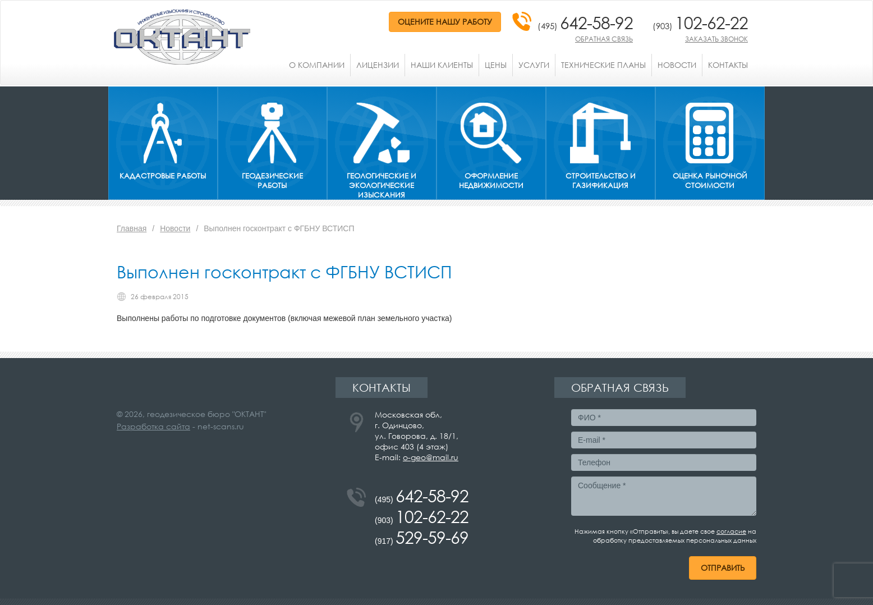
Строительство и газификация (601, 180)
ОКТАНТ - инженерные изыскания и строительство (182, 37)
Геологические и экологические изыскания (381, 185)
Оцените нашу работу (445, 21)
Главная (131, 228)
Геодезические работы (272, 180)
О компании (316, 64)
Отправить (723, 567)
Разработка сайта (153, 426)
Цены (496, 64)
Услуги (533, 64)
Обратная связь (604, 39)
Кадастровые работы (163, 176)
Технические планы (603, 64)
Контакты (728, 64)
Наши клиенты (442, 64)
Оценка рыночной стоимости (710, 180)
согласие (731, 531)
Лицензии (377, 64)
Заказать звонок (716, 39)
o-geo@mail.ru (430, 457)
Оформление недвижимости (491, 180)
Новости (677, 64)
